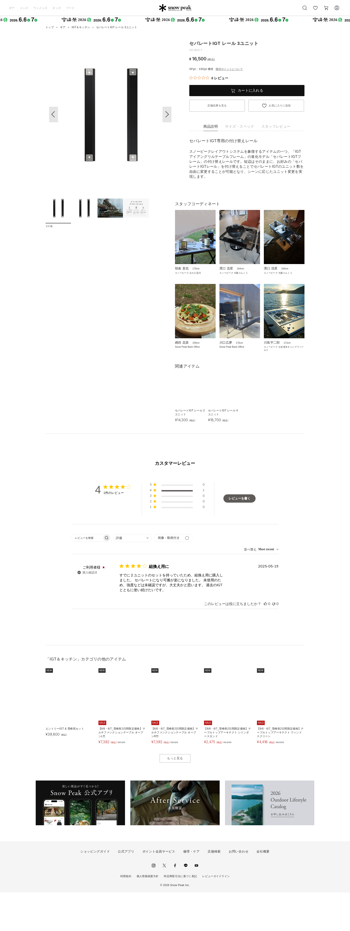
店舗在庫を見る (217, 105)
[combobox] (132, 576)
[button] (166, 114)
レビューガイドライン (216, 914)
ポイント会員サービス (158, 889)
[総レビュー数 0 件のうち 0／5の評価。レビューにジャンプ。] (208, 78)
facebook (175, 903)
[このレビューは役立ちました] (265, 642)
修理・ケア (191, 889)
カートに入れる (250, 90)
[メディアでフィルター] (173, 576)
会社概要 (263, 889)
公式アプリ (126, 889)
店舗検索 (214, 889)
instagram (153, 903)
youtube (196, 903)
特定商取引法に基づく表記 (180, 914)
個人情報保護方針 (148, 914)
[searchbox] (87, 576)
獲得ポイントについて (229, 69)
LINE (185, 903)
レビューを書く (239, 536)
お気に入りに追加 (280, 105)
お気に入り (315, 10)
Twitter (164, 903)
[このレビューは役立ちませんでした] (273, 642)
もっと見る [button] (175, 796)
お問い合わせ (238, 889)
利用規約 (125, 914)
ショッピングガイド (95, 889)
